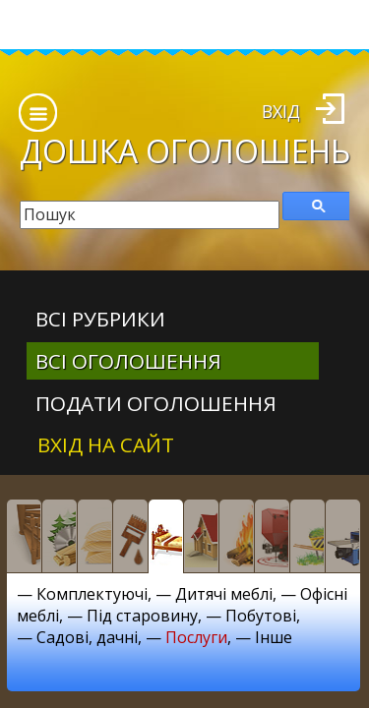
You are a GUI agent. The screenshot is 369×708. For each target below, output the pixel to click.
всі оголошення (128, 361)
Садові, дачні (87, 637)
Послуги (196, 637)
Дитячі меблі (224, 594)
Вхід (281, 111)
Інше (273, 637)
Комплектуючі (92, 594)
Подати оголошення (156, 403)
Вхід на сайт (105, 444)
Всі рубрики (100, 318)
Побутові (260, 615)
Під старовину (142, 615)
